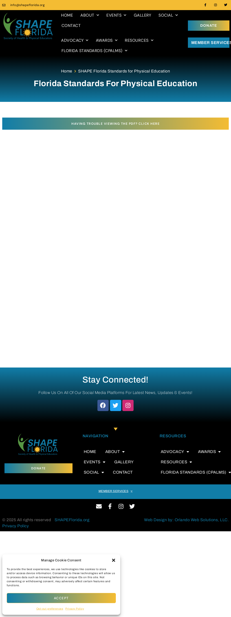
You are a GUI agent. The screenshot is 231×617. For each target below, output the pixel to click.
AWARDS (107, 40)
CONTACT (71, 25)
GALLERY (142, 15)
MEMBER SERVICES (116, 491)
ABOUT (89, 15)
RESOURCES (139, 40)
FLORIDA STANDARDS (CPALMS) (95, 51)
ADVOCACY (74, 40)
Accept (61, 598)
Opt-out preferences (49, 608)
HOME (67, 15)
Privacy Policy (74, 608)
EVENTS (116, 15)
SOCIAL (168, 15)
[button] (113, 560)
